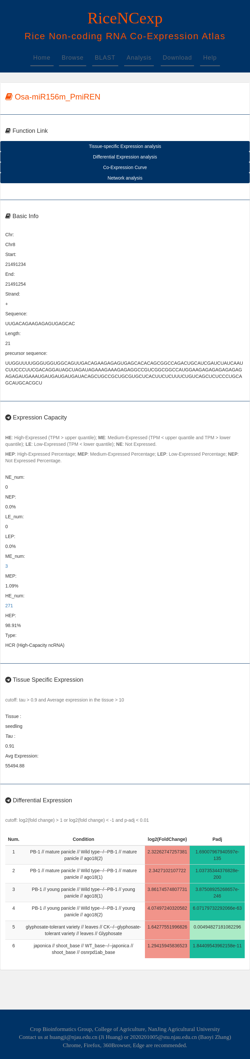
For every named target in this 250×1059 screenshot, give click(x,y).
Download (177, 57)
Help (210, 57)
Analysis (139, 57)
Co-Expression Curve (125, 167)
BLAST (105, 57)
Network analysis (125, 178)
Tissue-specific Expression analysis (125, 146)
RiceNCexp (125, 18)
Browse (73, 57)
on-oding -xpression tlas (124, 36)
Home (42, 57)
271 (9, 605)
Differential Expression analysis (125, 156)
